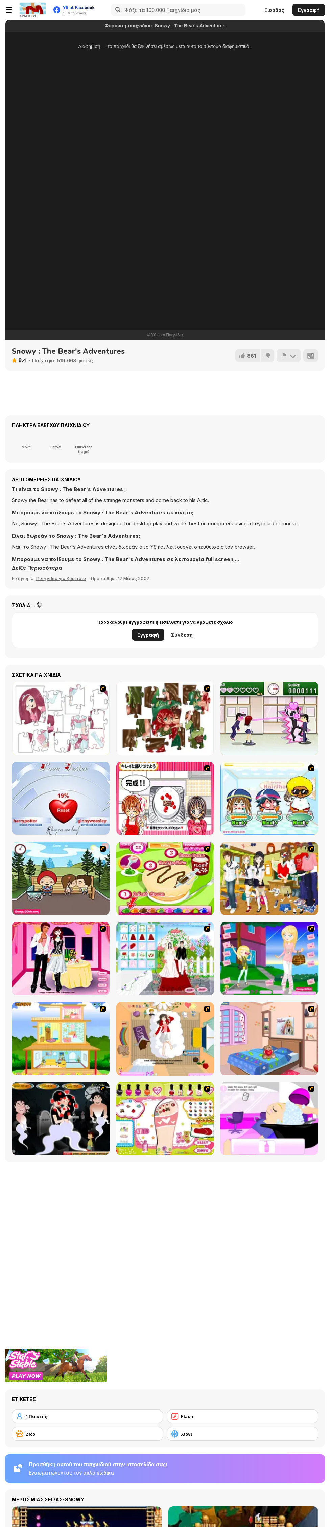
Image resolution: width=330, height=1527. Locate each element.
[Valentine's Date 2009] (61, 958)
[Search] (117, 10)
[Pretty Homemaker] (61, 1038)
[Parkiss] (61, 878)
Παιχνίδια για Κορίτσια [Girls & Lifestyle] (61, 578)
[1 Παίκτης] (87, 1416)
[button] (37, 568)
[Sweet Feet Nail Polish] (165, 1118)
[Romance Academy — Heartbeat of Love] (269, 718)
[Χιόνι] (242, 1434)
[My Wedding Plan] (165, 958)
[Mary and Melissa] (269, 958)
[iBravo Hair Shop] (269, 798)
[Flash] (242, 1416)
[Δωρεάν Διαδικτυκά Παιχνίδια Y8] (32, 9)
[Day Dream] (165, 1039)
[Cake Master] (165, 878)
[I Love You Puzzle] (165, 718)
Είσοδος (274, 10)
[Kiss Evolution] (61, 1118)
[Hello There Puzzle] (61, 718)
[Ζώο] (87, 1434)
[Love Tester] (61, 798)
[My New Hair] (269, 1118)
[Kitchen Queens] (165, 798)
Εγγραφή (309, 10)
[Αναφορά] (289, 355)
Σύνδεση (182, 635)
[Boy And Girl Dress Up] (269, 878)
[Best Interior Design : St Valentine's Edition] (269, 1038)
